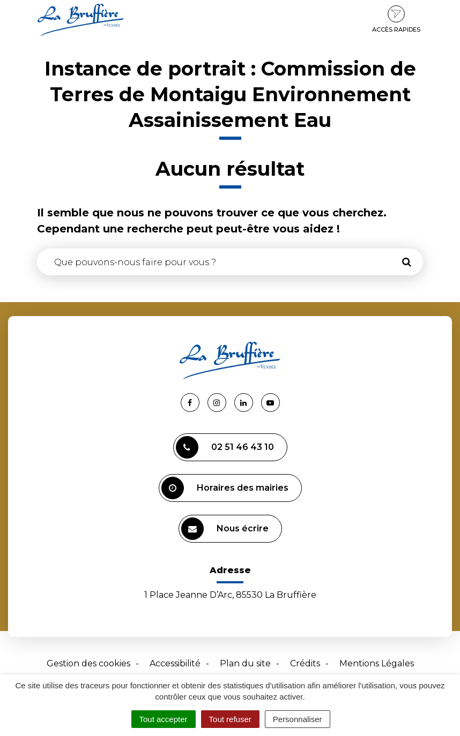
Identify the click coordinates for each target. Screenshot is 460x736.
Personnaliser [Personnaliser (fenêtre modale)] (297, 719)
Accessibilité (175, 663)
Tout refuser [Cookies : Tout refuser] (230, 719)
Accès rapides (396, 19)
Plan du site (245, 663)
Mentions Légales (376, 663)
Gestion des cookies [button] (88, 663)
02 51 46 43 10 (225, 447)
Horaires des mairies (224, 488)
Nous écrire (225, 528)
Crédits (305, 663)
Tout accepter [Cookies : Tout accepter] (163, 719)
